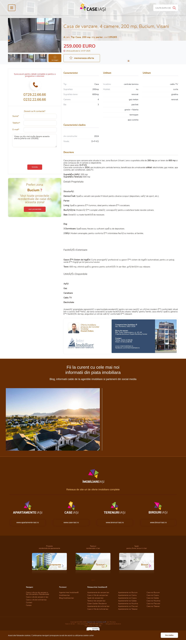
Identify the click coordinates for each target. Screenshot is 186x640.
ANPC (101, 624)
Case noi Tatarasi (153, 606)
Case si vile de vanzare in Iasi (37, 597)
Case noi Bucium (153, 592)
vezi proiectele (34, 209)
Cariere (28, 605)
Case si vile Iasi (70, 624)
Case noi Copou (153, 595)
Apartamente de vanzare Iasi (98, 592)
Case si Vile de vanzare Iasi (97, 595)
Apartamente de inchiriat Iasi (98, 606)
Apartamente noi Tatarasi (127, 609)
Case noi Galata (153, 598)
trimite (35, 167)
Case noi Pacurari (153, 603)
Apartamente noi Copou (127, 598)
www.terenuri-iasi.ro (115, 522)
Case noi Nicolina (153, 601)
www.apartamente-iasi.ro (27, 522)
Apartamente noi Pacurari (128, 606)
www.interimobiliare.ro (124, 346)
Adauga (140, 8)
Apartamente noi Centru (127, 595)
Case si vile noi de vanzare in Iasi (37, 593)
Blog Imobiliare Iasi (66, 598)
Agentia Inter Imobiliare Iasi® (96, 622)
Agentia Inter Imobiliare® (69, 592)
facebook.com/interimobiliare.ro (127, 348)
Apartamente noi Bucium (127, 592)
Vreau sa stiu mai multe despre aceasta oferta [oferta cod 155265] (34, 140)
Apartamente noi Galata (127, 601)
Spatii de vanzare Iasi (95, 598)
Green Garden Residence (97, 603)
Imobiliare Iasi (64, 595)
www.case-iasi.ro (71, 522)
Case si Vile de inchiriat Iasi (97, 609)
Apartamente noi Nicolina (128, 603)
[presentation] (35, 155)
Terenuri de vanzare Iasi (96, 601)
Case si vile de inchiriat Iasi (36, 600)
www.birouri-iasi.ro (158, 522)
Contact (29, 602)
